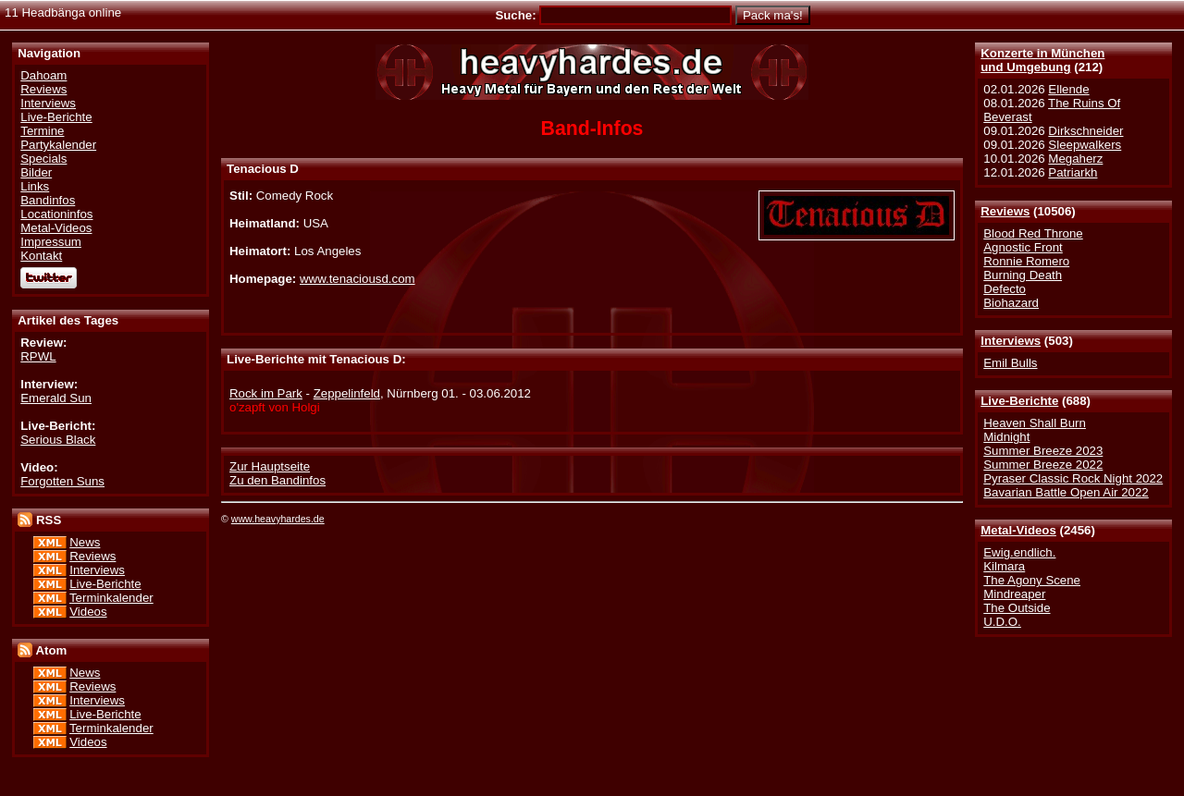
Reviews (1005, 211)
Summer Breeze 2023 (1043, 451)
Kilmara (1004, 566)
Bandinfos (47, 200)
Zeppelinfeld (347, 393)
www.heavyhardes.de (278, 518)
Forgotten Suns (62, 481)
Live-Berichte (1019, 401)
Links (34, 186)
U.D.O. (1002, 622)
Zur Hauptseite (269, 466)
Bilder (36, 172)
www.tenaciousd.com (357, 279)
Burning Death (1022, 275)
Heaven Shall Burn (1034, 423)
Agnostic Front (1023, 247)
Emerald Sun (56, 398)
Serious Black (57, 440)
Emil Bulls (1010, 363)
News (84, 542)
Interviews (1010, 341)
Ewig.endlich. (1019, 552)
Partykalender (58, 145)
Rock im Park (265, 393)
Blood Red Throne (1032, 233)
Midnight (1006, 437)
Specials (43, 158)
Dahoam (43, 75)
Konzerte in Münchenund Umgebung (1042, 60)
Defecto (1004, 289)
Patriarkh (1072, 172)
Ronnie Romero (1026, 261)
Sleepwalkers (1084, 145)
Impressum (50, 242)
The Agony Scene (1031, 580)
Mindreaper (1014, 594)
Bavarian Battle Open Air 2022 (1065, 492)
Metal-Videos (1018, 530)
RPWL (38, 356)
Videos (87, 611)
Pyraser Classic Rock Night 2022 (1073, 478)
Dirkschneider (1085, 131)
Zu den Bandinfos (277, 480)
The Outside (1016, 608)
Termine (42, 131)
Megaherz (1075, 158)
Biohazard (1011, 303)
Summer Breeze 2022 (1043, 464)
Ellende (1068, 89)
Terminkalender (111, 598)
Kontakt (41, 256)
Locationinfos (56, 214)
